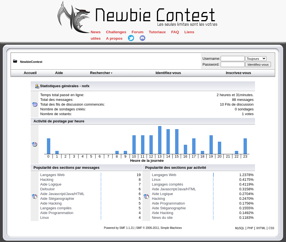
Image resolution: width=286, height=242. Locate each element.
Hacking (46, 179)
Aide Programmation (56, 213)
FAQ (175, 32)
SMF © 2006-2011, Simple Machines (159, 227)
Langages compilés (56, 208)
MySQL (239, 228)
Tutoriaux (157, 32)
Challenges (116, 32)
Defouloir (47, 189)
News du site (162, 217)
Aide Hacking (51, 203)
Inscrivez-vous (238, 73)
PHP (250, 228)
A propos (114, 38)
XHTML (261, 228)
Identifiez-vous (168, 73)
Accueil (30, 73)
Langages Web (52, 175)
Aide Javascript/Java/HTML (62, 194)
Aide (59, 73)
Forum (137, 32)
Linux (44, 217)
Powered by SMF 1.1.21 (119, 227)
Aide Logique (50, 184)
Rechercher (101, 73)
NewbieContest (31, 61)
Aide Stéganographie (57, 198)
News (96, 32)
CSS (271, 228)
